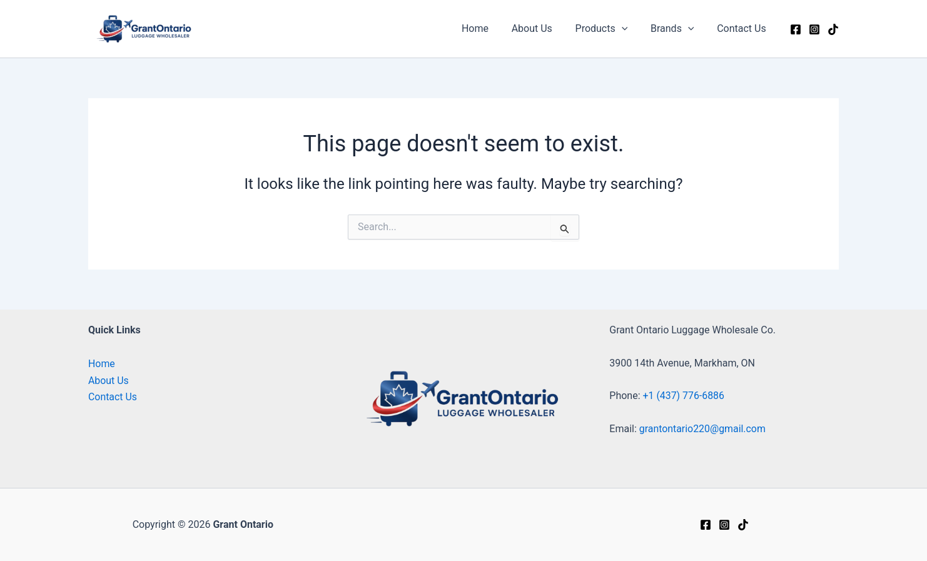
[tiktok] (743, 524)
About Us (542, 28)
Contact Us (742, 28)
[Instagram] (814, 29)
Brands (677, 28)
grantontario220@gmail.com (703, 429)
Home (488, 28)
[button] (628, 28)
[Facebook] (795, 29)
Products (608, 28)
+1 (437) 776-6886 (684, 396)
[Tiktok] (833, 29)
